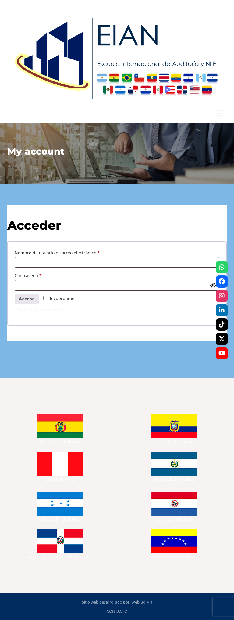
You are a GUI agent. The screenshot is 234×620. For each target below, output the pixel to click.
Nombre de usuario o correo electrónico (68, 252)
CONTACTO (117, 611)
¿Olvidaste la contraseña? (40, 310)
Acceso (27, 299)
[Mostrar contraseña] (213, 285)
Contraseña (39, 274)
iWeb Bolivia (141, 602)
